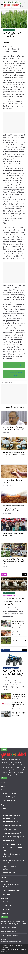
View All (24, 574)
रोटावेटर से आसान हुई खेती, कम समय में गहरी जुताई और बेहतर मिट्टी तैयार (18, 695)
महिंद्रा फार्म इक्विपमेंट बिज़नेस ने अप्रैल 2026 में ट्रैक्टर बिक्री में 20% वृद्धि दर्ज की (18, 704)
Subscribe (4, 881)
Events (3, 877)
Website (5, 902)
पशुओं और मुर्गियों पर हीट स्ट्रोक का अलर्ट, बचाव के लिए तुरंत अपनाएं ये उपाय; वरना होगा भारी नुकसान (18, 623)
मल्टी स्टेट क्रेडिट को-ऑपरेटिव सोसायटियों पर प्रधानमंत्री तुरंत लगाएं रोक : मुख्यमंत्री (14, 428)
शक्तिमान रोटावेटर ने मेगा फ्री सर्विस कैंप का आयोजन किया (13, 534)
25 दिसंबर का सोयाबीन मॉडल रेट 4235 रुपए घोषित (13, 481)
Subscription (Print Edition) (12, 890)
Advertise (4, 899)
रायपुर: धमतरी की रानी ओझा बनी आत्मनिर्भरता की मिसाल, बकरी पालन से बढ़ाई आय (13, 601)
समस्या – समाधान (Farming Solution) (14, 837)
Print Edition (7, 905)
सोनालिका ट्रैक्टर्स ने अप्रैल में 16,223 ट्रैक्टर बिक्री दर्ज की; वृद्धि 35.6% (13, 674)
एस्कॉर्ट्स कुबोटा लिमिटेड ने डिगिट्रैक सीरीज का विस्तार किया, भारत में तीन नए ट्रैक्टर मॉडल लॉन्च (18, 714)
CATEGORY (4, 812)
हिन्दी (21, 4)
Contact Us (4, 913)
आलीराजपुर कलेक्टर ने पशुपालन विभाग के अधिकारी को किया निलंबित (19, 640)
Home (3, 782)
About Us (4, 790)
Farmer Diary (7, 909)
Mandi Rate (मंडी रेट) (9, 840)
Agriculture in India (9, 800)
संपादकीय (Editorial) (9, 873)
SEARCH (3, 786)
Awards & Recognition (10, 797)
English (22, 2)
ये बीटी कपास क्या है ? (16, 365)
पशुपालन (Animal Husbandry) (8, 595)
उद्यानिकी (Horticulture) (10, 829)
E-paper (3, 809)
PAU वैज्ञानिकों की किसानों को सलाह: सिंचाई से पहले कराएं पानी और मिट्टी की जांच (13, 561)
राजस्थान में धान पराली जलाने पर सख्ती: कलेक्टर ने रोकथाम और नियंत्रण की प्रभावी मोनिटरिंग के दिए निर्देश (13, 508)
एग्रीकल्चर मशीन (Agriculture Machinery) (11, 668)
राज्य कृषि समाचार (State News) (8, 30)
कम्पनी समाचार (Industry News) (12, 844)
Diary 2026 (6, 894)
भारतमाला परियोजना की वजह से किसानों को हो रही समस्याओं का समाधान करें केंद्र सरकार (14, 454)
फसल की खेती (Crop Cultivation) (13, 825)
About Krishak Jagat (9, 793)
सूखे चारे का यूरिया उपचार (16, 632)
